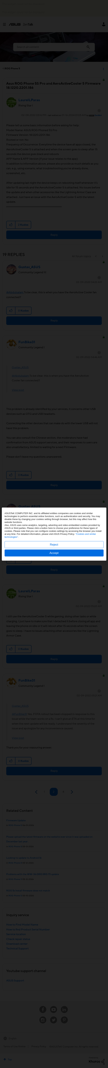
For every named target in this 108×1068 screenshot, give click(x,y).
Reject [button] (54, 544)
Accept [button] (54, 552)
